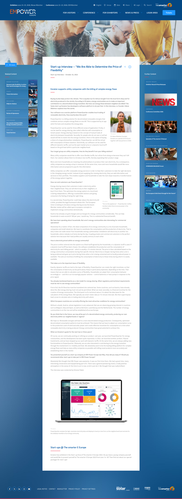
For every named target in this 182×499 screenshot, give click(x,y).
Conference (89, 12)
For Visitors (69, 12)
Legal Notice (42, 489)
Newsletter (62, 489)
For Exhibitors (110, 12)
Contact (52, 489)
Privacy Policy (74, 489)
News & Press (132, 12)
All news (10, 65)
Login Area (152, 12)
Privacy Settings (88, 489)
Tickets (169, 12)
